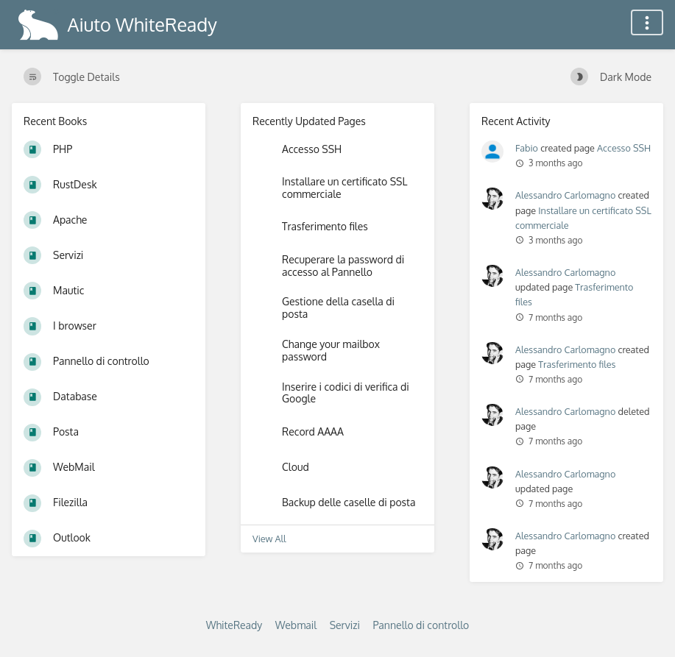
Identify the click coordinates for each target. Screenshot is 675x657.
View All (269, 538)
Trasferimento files (576, 364)
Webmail (296, 625)
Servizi (345, 625)
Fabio (526, 148)
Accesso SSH (624, 148)
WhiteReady (234, 625)
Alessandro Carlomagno (565, 195)
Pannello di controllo (420, 625)
